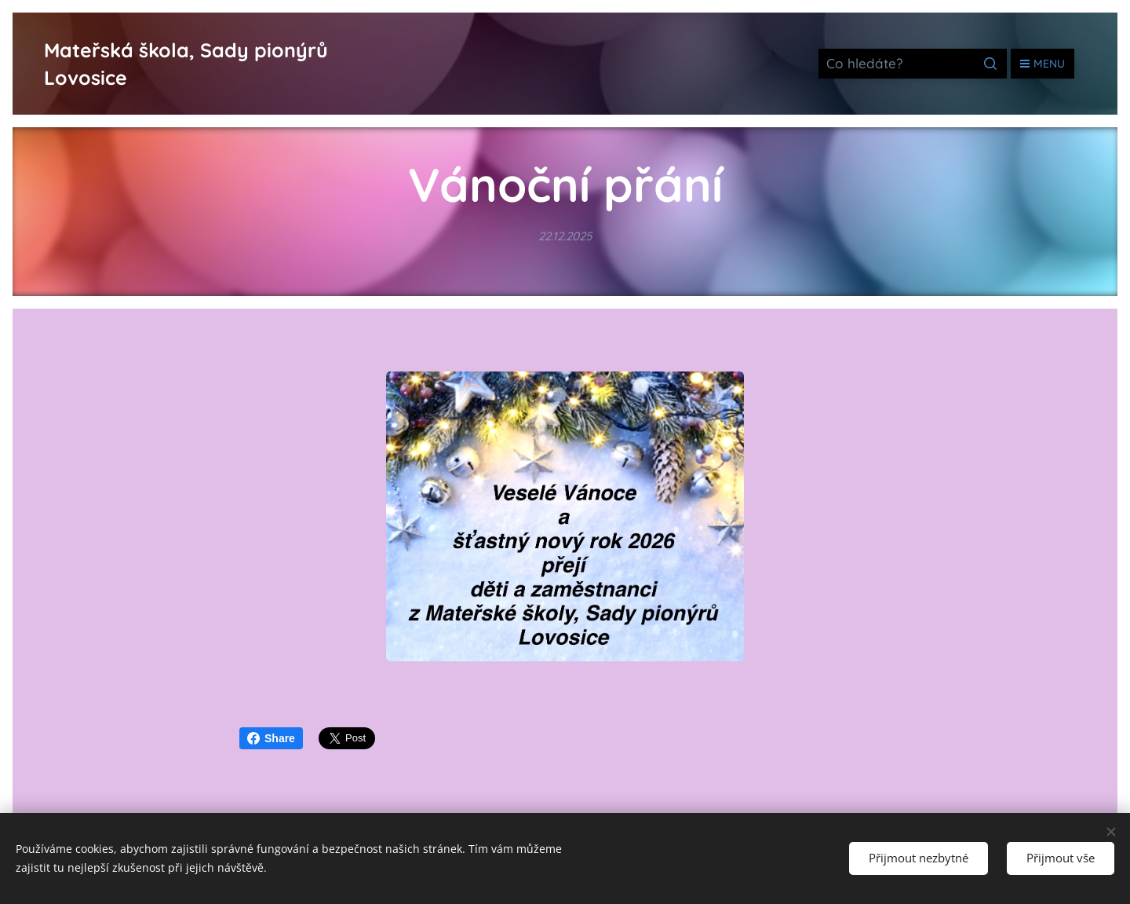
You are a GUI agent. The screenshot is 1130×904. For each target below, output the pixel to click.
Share (271, 738)
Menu (1042, 64)
